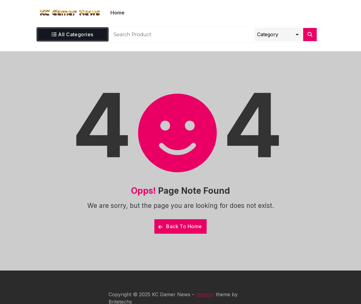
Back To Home (180, 226)
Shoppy (205, 299)
